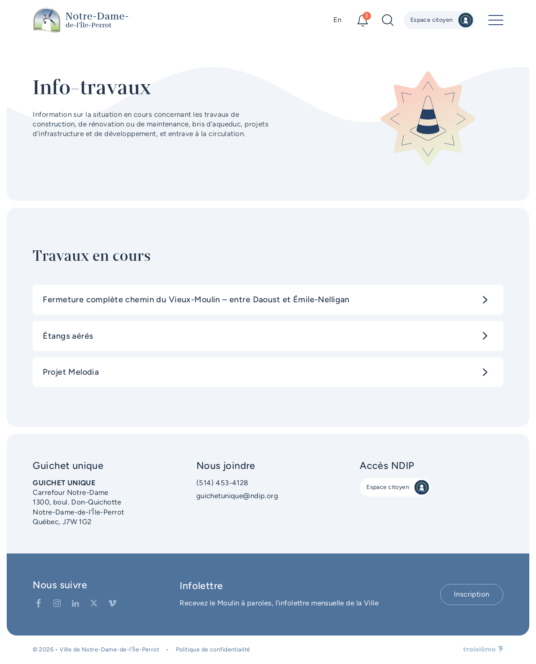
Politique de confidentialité (213, 649)
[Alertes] (362, 20)
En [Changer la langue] (337, 19)
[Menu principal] (496, 20)
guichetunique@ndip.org (237, 496)
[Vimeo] (112, 603)
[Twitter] (94, 603)
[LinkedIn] (75, 603)
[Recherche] (388, 20)
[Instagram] (57, 603)
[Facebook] (38, 603)
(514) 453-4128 (222, 483)
